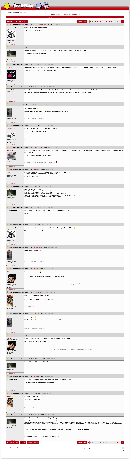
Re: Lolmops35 (36, 169)
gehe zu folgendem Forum (90, 448)
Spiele (77, 459)
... (95, 21)
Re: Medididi (36, 313)
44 (114, 21)
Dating (81, 459)
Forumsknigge (76, 14)
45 (117, 21)
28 (97, 21)
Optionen (10, 21)
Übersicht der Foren (55, 14)
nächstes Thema (33, 442)
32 (109, 21)
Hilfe (70, 14)
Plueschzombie (33, 447)
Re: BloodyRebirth (37, 147)
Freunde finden (61, 459)
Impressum (105, 459)
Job (110, 459)
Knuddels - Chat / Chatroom (107, 450)
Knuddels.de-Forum (11, 17)
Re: (34, 104)
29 (100, 21)
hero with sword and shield (24, 447)
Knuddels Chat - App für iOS (50, 459)
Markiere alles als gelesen (12, 450)
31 (106, 21)
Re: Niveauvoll (36, 86)
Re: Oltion (35, 125)
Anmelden (23, 12)
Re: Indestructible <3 (42, 24)
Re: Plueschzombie (37, 47)
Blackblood (15, 447)
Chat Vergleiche (97, 459)
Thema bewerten (21, 21)
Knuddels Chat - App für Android (35, 459)
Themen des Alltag (22, 17)
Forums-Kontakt (96, 450)
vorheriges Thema (13, 442)
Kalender (65, 14)
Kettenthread (31, 17)
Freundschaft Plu (70, 459)
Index (23, 442)
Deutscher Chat (23, 459)
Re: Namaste (36, 64)
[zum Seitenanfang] (10, 44)
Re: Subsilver (36, 292)
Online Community (88, 459)
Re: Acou (35, 186)
